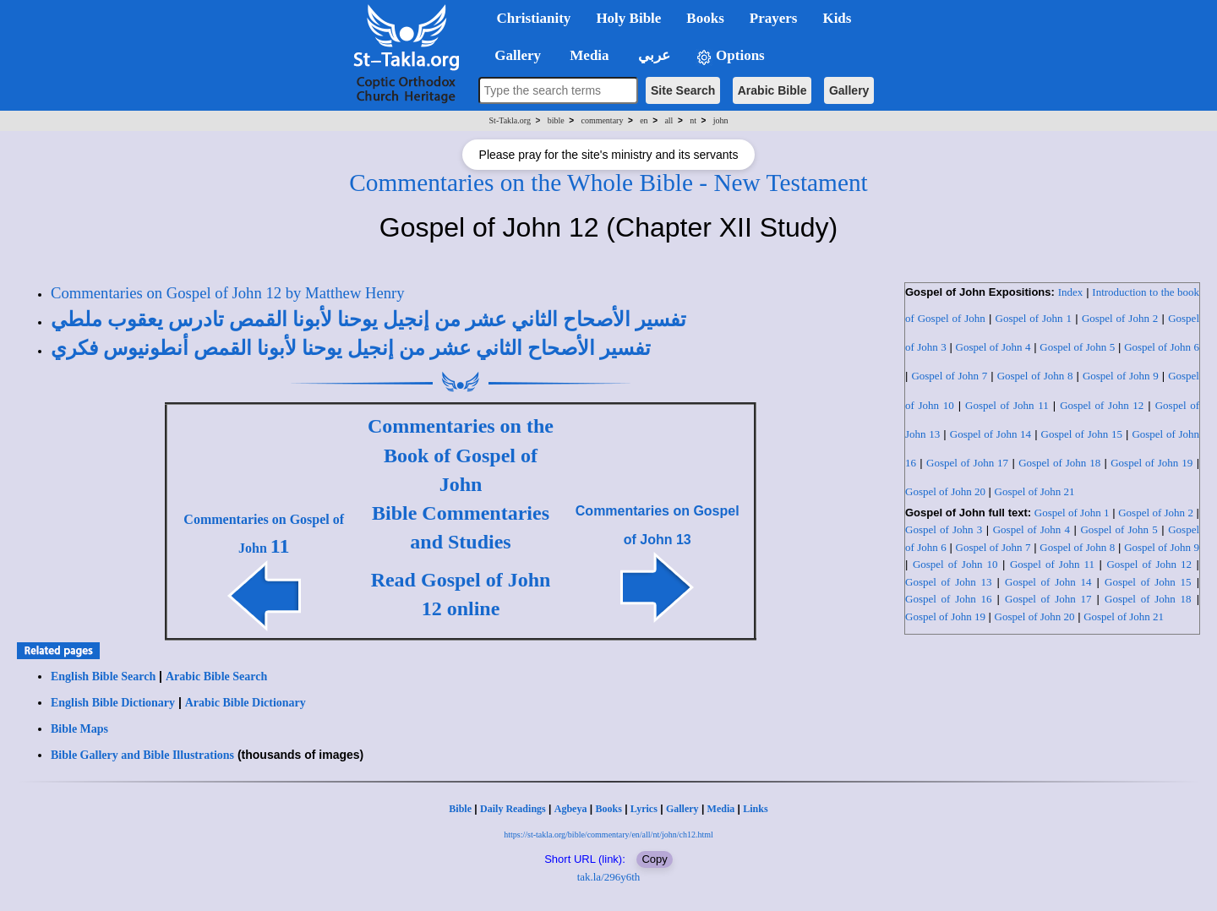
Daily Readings (513, 809)
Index (1070, 292)
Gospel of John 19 (1151, 462)
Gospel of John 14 (990, 434)
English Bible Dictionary (113, 702)
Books (608, 809)
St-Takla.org (510, 120)
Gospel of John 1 (1034, 318)
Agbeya (570, 809)
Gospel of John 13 (948, 582)
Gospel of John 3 (943, 529)
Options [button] (730, 56)
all (668, 120)
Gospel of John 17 (967, 462)
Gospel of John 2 (1120, 318)
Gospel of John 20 (945, 491)
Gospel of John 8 (1035, 375)
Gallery (849, 90)
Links (755, 809)
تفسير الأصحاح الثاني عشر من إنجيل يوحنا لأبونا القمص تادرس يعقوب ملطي (368, 319)
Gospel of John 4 (993, 347)
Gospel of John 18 (1059, 462)
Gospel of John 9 (1121, 375)
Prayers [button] (774, 18)
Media (721, 809)
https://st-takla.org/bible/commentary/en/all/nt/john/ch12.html (608, 834)
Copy (654, 859)
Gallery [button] (513, 55)
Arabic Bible (772, 90)
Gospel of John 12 (1101, 405)
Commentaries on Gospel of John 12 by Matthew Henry (228, 293)
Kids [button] (836, 18)
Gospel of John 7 (949, 375)
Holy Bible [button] (628, 18)
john (721, 120)
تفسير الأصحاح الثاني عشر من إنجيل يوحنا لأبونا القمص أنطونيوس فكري (351, 348)
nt (693, 120)
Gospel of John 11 (1007, 405)
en (643, 120)
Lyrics (644, 809)
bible (556, 120)
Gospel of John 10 (955, 564)
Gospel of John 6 (1161, 347)
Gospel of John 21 (1035, 491)
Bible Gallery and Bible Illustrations (142, 755)
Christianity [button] (534, 18)
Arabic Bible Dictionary (245, 702)
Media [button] (587, 55)
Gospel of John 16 (948, 598)
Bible (460, 809)
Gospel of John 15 (1081, 434)
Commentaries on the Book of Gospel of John (461, 455)
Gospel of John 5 (1077, 347)
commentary (602, 120)
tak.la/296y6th (609, 876)
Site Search (683, 90)
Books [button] (704, 18)
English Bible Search (103, 676)
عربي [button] (652, 55)
